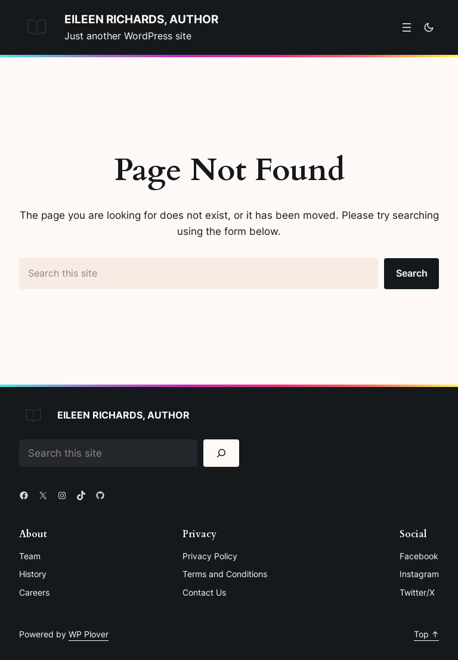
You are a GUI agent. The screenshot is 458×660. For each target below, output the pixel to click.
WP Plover (89, 634)
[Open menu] (407, 27)
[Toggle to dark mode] (429, 27)
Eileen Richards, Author (141, 19)
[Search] (221, 453)
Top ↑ (426, 634)
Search (412, 273)
